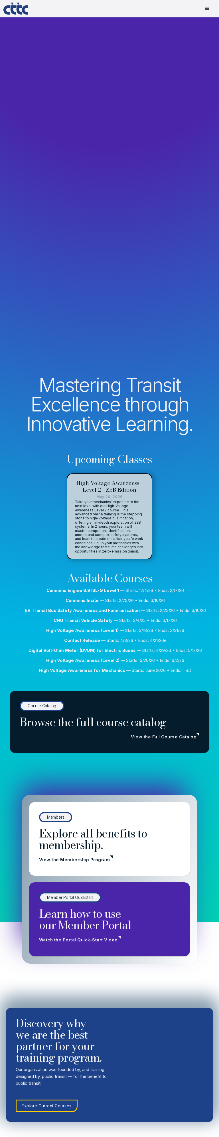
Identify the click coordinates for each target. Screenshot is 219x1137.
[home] (20, 9)
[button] (207, 8)
